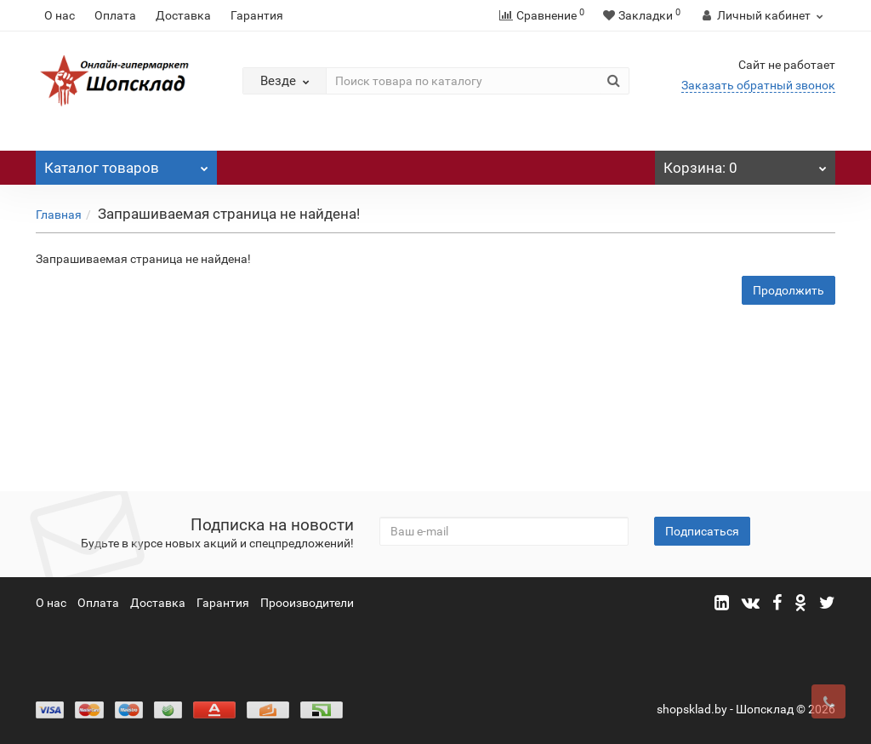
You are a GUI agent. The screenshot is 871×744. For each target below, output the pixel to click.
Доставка (183, 15)
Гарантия (257, 15)
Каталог (126, 163)
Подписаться (702, 531)
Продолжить (788, 290)
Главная (59, 214)
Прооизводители (307, 603)
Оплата (115, 15)
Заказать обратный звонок (758, 85)
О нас (59, 15)
